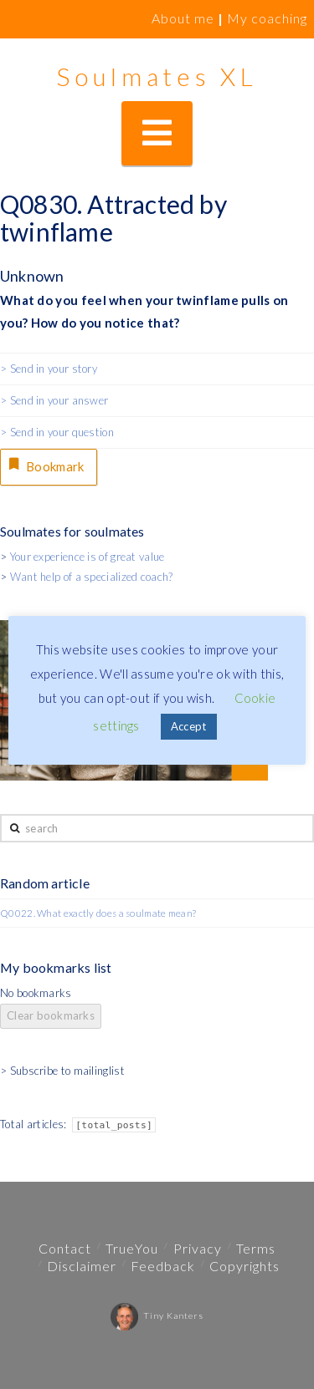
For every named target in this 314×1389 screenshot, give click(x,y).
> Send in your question (57, 432)
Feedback (163, 1266)
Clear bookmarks (51, 1015)
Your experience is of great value (87, 556)
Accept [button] (189, 726)
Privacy (197, 1248)
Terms (255, 1248)
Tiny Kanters (157, 1315)
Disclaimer (81, 1266)
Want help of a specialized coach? (91, 576)
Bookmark (45, 464)
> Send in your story (48, 368)
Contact (65, 1248)
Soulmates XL (156, 76)
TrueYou (132, 1248)
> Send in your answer (54, 400)
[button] (157, 133)
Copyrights (244, 1266)
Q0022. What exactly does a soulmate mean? (98, 913)
